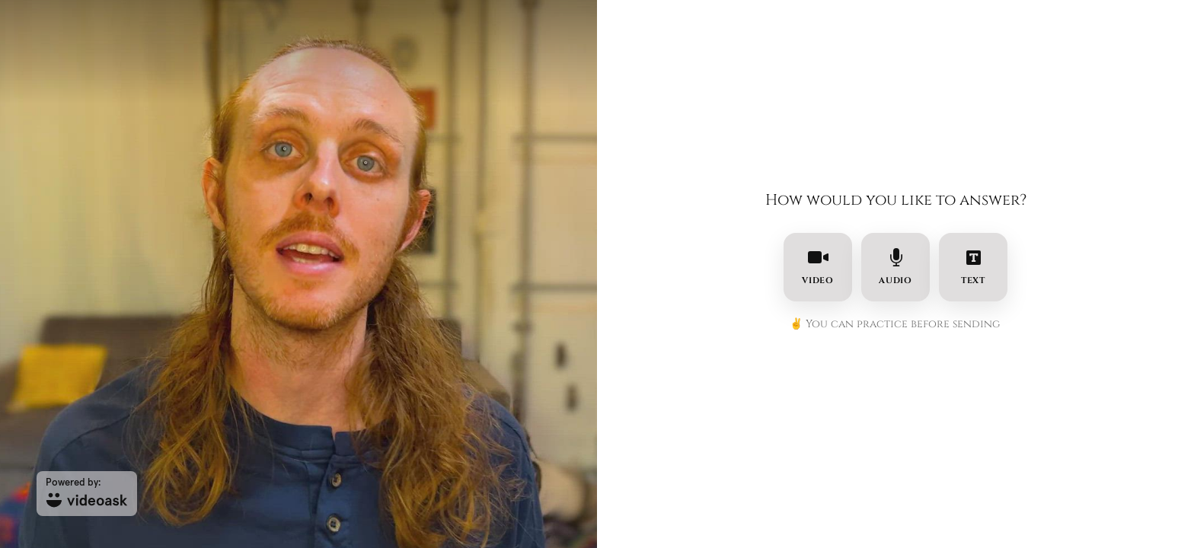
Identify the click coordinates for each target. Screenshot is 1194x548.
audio (896, 267)
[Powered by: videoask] (87, 493)
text (973, 267)
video (818, 267)
